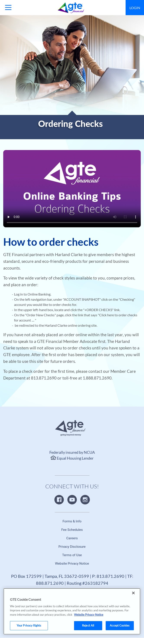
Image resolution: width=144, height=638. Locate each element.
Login (134, 8)
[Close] (133, 612)
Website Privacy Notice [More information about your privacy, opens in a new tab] (88, 634)
